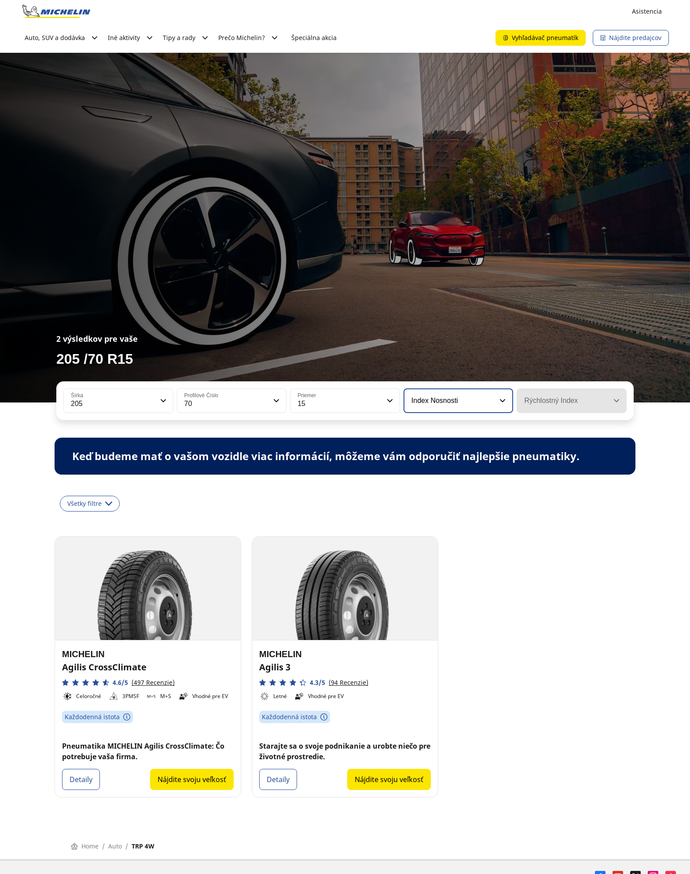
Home (85, 846)
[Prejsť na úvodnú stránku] (56, 11)
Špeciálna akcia (314, 37)
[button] (162, 400)
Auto (115, 846)
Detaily (81, 779)
